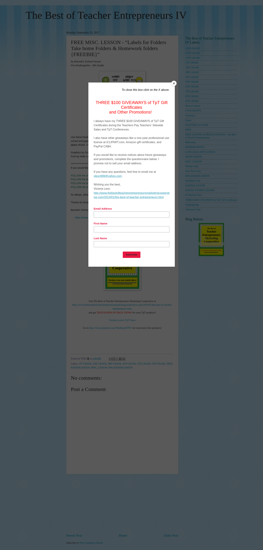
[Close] (174, 83)
